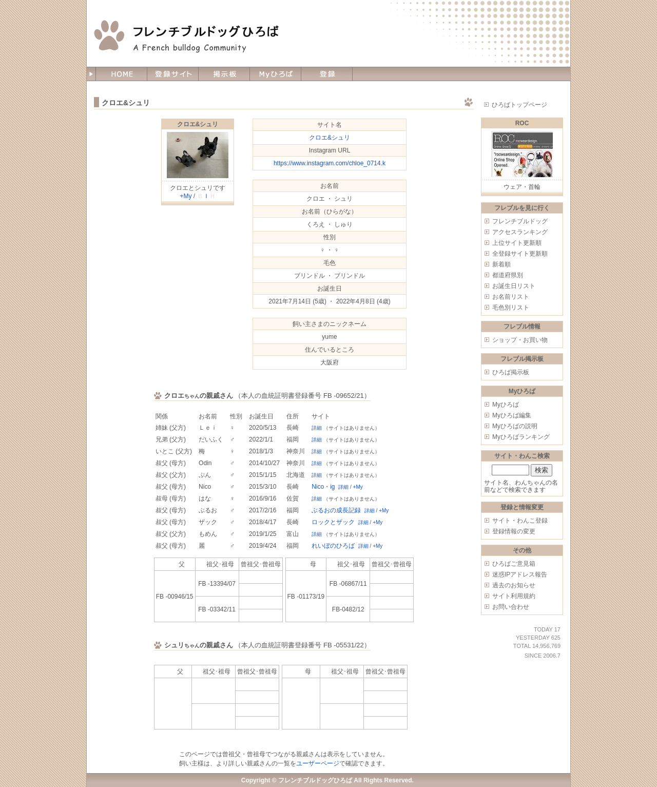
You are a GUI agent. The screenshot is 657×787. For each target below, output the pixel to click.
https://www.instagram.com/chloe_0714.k (329, 163)
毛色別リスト (510, 307)
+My (185, 196)
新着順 (501, 264)
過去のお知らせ (513, 585)
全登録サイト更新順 (520, 253)
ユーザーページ (317, 763)
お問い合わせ (510, 606)
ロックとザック (333, 522)
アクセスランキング (520, 232)
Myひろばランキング (521, 436)
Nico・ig (323, 486)
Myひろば (505, 404)
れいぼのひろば (333, 545)
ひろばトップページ (519, 104)
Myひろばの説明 (514, 426)
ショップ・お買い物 (520, 339)
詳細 (317, 428)
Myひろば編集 (511, 415)
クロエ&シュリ (198, 124)
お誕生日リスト (513, 286)
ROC (522, 123)
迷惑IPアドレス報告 (519, 574)
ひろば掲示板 (510, 372)
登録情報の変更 (513, 531)
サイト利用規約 (513, 596)
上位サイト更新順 (517, 242)
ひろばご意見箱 (513, 563)
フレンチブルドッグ (520, 221)
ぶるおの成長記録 (336, 510)
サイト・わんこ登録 (520, 520)
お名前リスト (510, 296)
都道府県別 (507, 275)
